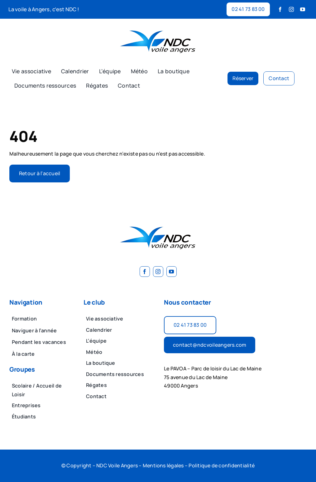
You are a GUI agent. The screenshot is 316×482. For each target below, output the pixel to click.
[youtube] (302, 9)
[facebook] (280, 9)
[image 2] (158, 26)
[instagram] (291, 9)
